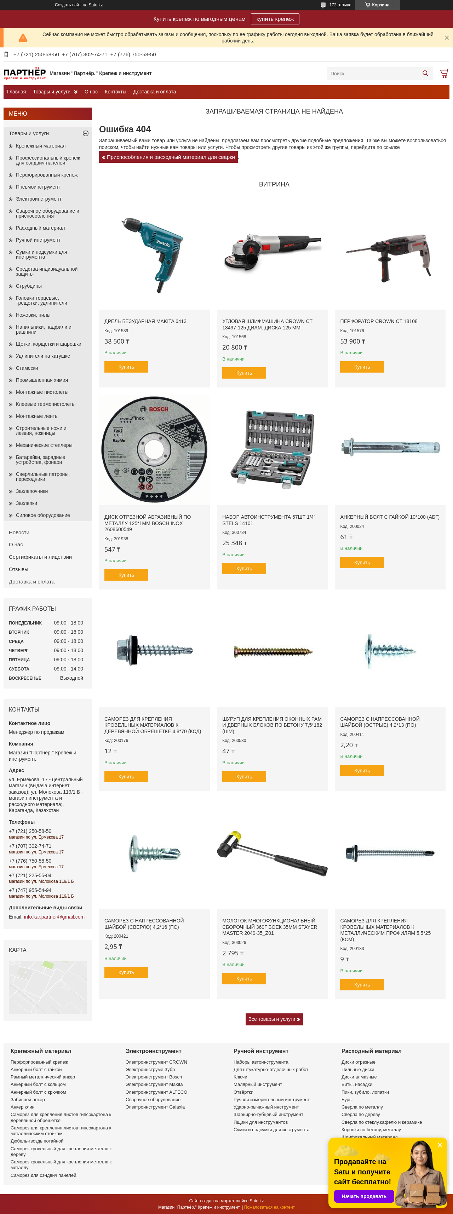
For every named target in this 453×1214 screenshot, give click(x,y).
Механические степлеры (44, 445)
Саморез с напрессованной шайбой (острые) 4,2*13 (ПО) (380, 722)
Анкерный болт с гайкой (36, 1069)
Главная (16, 91)
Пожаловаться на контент (269, 1207)
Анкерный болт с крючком (38, 1092)
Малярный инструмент (258, 1084)
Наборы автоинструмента (261, 1062)
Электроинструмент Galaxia (155, 1107)
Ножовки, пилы (33, 315)
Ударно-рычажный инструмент (266, 1107)
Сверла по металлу (362, 1107)
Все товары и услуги (272, 1019)
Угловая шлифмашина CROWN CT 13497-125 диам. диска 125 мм (267, 324)
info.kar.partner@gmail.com (54, 917)
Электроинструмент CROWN (156, 1062)
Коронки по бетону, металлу (371, 1129)
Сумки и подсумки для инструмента (41, 254)
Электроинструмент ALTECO (156, 1092)
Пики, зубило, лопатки (365, 1092)
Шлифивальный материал (370, 1137)
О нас (91, 91)
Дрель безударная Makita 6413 (145, 321)
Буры (347, 1099)
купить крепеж (275, 19)
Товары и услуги (51, 91)
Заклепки (26, 503)
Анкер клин (23, 1107)
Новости (19, 532)
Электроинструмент (39, 199)
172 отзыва (340, 4)
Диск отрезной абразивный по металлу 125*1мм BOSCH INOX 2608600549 (147, 523)
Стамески (27, 368)
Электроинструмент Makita (154, 1084)
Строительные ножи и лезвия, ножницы (41, 430)
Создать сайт (68, 4)
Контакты (115, 91)
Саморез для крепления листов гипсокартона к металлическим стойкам (61, 1130)
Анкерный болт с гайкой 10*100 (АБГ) (390, 517)
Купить (126, 367)
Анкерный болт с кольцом (38, 1084)
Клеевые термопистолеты (45, 404)
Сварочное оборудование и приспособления (47, 213)
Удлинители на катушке (43, 356)
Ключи (240, 1077)
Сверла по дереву (361, 1114)
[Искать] (425, 73)
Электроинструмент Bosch (154, 1077)
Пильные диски (358, 1069)
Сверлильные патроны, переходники (43, 476)
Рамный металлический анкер (43, 1077)
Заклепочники (32, 491)
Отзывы (18, 569)
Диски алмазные (359, 1077)
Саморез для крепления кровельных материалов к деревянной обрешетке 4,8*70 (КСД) (152, 725)
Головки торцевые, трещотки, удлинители (41, 300)
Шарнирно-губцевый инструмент (268, 1114)
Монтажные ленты (37, 416)
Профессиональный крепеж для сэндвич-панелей (48, 160)
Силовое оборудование (43, 515)
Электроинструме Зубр (150, 1069)
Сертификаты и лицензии (40, 557)
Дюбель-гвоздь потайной (37, 1141)
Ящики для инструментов (261, 1122)
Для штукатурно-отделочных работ (271, 1069)
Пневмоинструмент (38, 187)
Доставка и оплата (154, 91)
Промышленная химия (42, 380)
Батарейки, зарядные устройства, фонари (40, 459)
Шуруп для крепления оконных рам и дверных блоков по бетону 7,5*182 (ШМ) (272, 725)
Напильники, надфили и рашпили (43, 329)
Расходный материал (40, 228)
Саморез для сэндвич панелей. (44, 1175)
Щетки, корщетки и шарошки (48, 344)
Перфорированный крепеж (47, 175)
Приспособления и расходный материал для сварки (171, 157)
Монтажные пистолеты (42, 392)
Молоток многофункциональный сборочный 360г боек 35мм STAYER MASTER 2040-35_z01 (269, 927)
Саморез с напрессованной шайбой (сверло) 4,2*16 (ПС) (144, 924)
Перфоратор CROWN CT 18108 (378, 321)
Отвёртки (243, 1092)
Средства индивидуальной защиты (47, 271)
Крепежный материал (41, 146)
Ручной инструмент (38, 240)
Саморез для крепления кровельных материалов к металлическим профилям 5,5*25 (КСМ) (385, 930)
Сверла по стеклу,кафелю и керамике (382, 1122)
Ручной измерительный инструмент (272, 1099)
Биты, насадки (357, 1084)
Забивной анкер (28, 1099)
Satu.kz (257, 1200)
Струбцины (29, 286)
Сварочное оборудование (153, 1099)
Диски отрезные (358, 1062)
